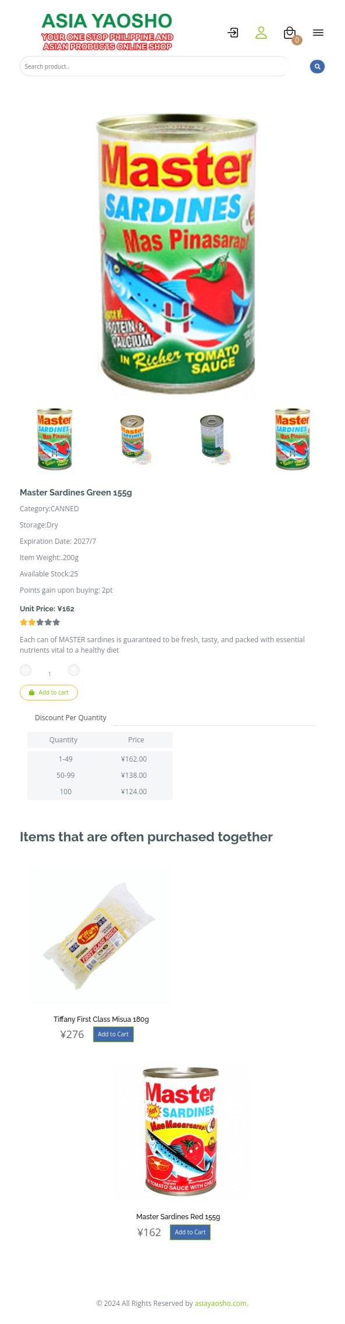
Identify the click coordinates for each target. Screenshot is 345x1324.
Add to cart (49, 692)
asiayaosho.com (221, 1303)
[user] (261, 33)
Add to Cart (113, 1034)
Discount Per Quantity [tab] (70, 718)
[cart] (290, 33)
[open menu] (318, 33)
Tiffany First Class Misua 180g (101, 1019)
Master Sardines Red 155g (178, 1217)
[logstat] (233, 33)
